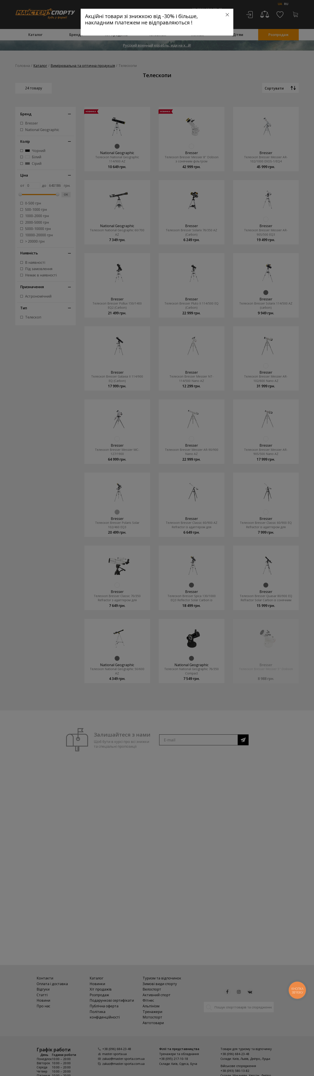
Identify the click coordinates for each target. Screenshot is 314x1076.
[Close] (227, 14)
